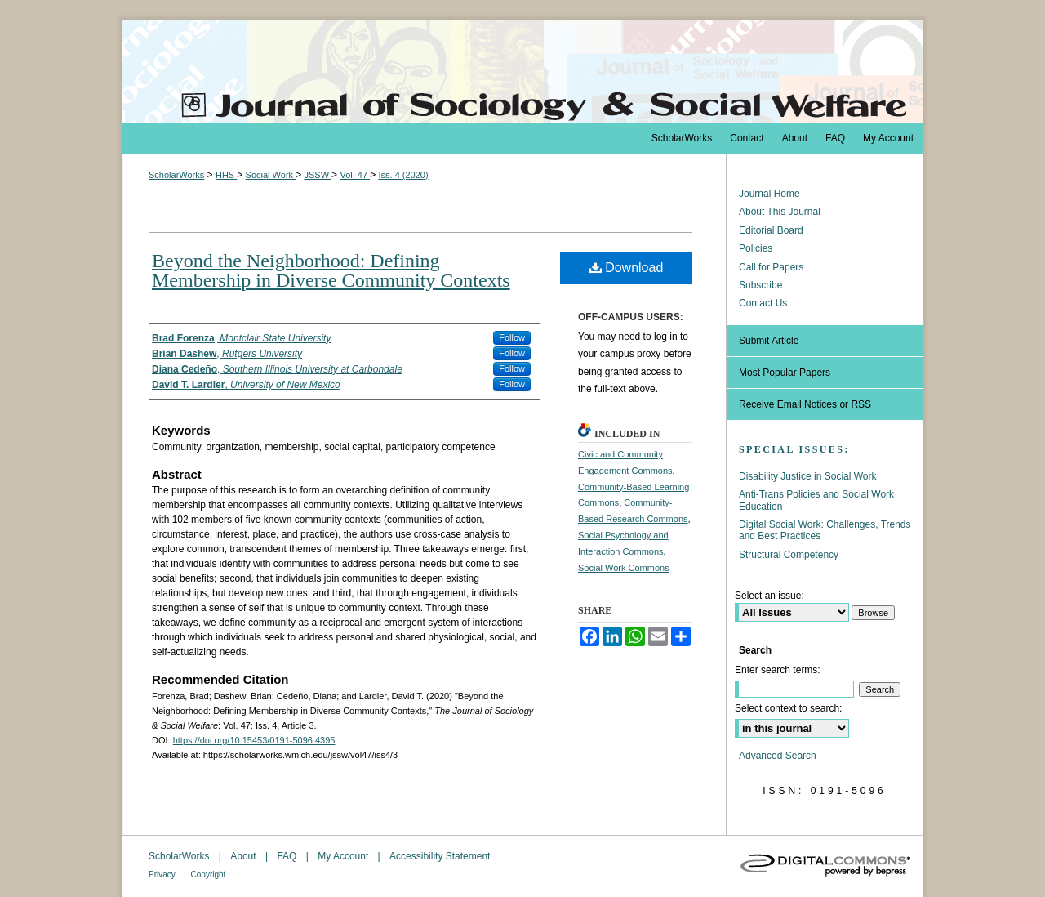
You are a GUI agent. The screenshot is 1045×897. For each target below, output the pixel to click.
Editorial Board (771, 230)
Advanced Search (777, 755)
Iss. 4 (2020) (403, 175)
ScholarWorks (176, 175)
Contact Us (763, 303)
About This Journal (779, 211)
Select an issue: (769, 595)
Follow (512, 337)
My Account (344, 856)
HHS (226, 175)
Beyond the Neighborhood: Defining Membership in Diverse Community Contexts (331, 270)
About (244, 856)
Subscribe (760, 285)
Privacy (163, 874)
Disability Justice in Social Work (808, 476)
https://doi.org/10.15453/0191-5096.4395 (254, 740)
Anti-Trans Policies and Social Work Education (816, 500)
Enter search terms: (777, 670)
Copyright (208, 874)
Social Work (271, 175)
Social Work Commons (623, 568)
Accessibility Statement (439, 856)
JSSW (317, 175)
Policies (755, 248)
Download (626, 267)
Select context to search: (788, 708)
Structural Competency (788, 554)
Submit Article (768, 340)
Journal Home (769, 193)
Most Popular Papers (784, 372)
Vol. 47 (355, 175)
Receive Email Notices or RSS (805, 404)
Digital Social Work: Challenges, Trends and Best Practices (825, 530)
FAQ (288, 856)
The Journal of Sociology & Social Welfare (522, 71)
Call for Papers (771, 267)
